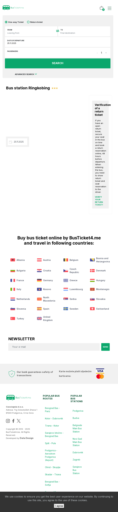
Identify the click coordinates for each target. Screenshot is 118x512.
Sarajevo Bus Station (77, 472)
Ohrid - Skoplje (53, 469)
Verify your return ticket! (99, 201)
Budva (76, 419)
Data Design (26, 439)
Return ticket (36, 22)
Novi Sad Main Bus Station (77, 443)
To (61, 30)
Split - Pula (50, 445)
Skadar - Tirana (53, 476)
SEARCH (57, 63)
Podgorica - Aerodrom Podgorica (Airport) (51, 457)
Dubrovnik (78, 454)
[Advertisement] (45, 112)
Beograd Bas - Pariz (52, 411)
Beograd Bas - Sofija (52, 486)
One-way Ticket (16, 22)
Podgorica (78, 412)
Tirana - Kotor (52, 427)
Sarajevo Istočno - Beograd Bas (53, 436)
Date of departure (15, 40)
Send (105, 348)
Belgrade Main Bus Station (77, 429)
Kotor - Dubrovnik (54, 420)
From (9, 30)
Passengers (12, 51)
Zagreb (76, 461)
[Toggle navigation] (109, 5)
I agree (59, 505)
